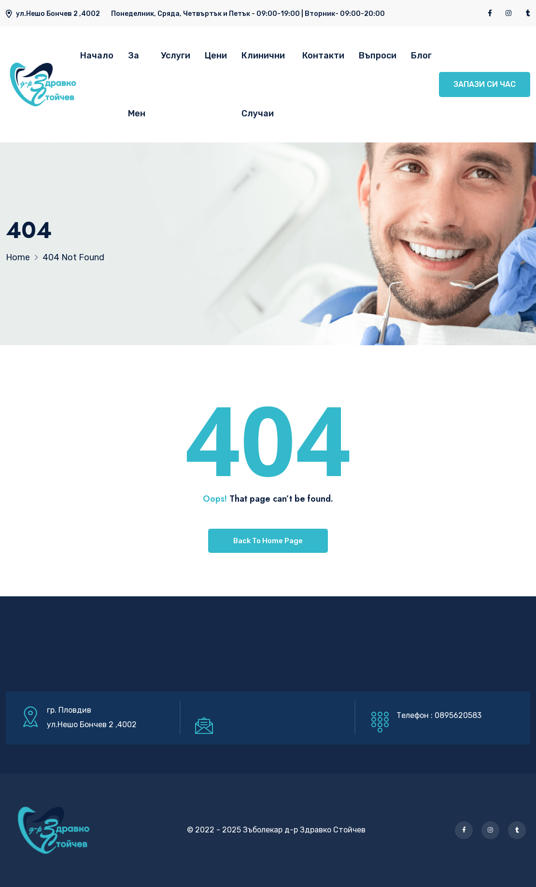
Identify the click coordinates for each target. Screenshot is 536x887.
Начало (96, 55)
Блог (421, 55)
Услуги (175, 55)
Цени (216, 55)
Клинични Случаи (263, 84)
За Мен (136, 84)
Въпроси (377, 55)
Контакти (323, 55)
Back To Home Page (268, 540)
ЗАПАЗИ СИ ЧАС (484, 84)
